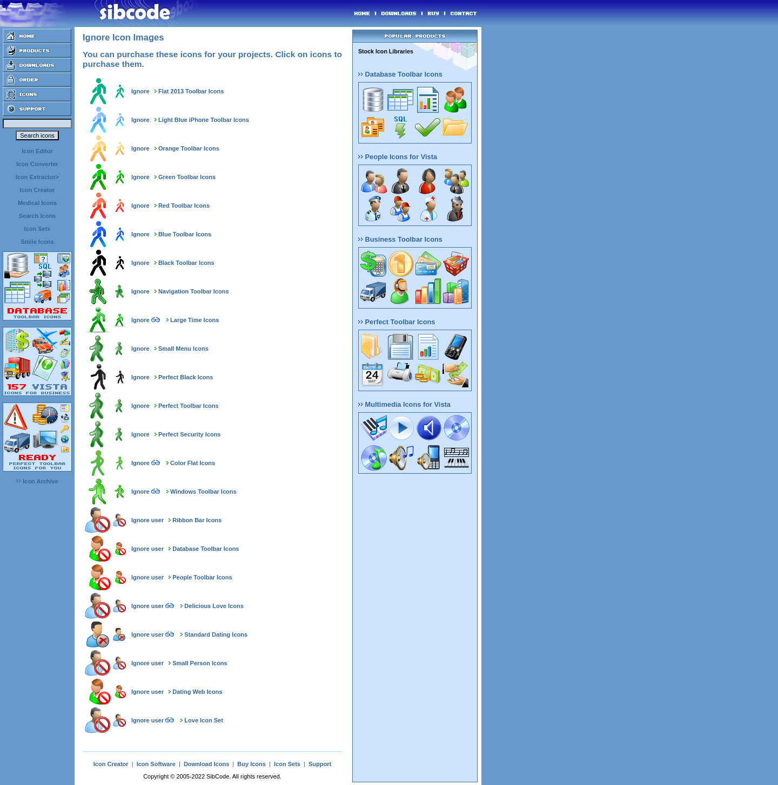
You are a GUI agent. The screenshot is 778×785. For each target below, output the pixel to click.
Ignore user (147, 520)
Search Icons (37, 216)
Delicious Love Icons (213, 606)
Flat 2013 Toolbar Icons (191, 91)
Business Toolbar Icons (400, 239)
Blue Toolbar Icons (184, 234)
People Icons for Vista (397, 157)
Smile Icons (37, 241)
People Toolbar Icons (202, 577)
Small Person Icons (199, 663)
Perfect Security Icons (189, 434)
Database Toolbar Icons (205, 548)
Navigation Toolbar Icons (193, 291)
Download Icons (206, 764)
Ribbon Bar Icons (197, 520)
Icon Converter (37, 164)
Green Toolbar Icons (187, 177)
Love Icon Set (203, 720)
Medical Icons (37, 203)
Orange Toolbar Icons (188, 148)
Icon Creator (37, 190)
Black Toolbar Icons (186, 263)
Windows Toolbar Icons (203, 491)
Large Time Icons (194, 320)
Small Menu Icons (183, 348)
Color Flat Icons (192, 463)
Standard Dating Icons (215, 634)
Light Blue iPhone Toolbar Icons (203, 120)
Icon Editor (37, 151)
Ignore (140, 91)
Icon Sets (37, 229)
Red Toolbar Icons (184, 205)
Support (319, 764)
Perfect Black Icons (185, 377)
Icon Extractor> (37, 177)
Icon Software (156, 764)
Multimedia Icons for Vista (404, 404)
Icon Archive (37, 481)
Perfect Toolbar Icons (188, 405)
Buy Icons (251, 764)
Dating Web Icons (197, 691)
